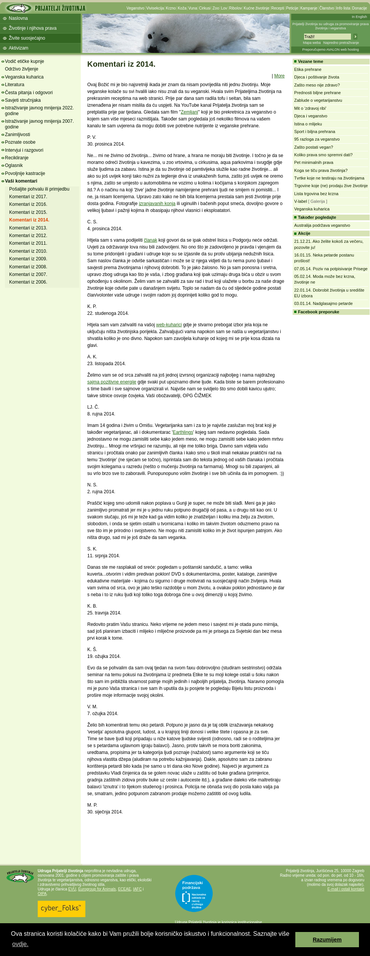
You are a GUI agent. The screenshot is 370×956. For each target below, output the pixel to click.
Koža (182, 8)
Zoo (216, 8)
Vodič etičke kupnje (24, 61)
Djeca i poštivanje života (316, 77)
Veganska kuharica (24, 77)
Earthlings (183, 432)
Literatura (14, 84)
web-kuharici (169, 324)
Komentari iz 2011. (28, 243)
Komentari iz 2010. (28, 251)
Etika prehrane (308, 69)
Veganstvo (135, 8)
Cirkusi (205, 8)
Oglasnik (14, 165)
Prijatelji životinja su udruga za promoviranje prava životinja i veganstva (330, 26)
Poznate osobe (20, 142)
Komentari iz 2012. (28, 235)
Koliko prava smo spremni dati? (323, 154)
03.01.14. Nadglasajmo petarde (323, 303)
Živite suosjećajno (27, 38)
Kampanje (308, 8)
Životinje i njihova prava (32, 28)
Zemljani (189, 112)
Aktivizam (18, 48)
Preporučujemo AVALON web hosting (330, 49)
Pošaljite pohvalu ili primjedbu (39, 189)
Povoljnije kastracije (25, 173)
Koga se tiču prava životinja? (321, 170)
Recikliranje (17, 157)
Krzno (171, 8)
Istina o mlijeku (308, 124)
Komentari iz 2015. (28, 212)
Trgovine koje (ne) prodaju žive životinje (331, 185)
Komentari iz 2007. (28, 274)
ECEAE (124, 889)
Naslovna (18, 18)
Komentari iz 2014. (29, 220)
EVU (72, 889)
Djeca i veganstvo (310, 116)
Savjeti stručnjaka (23, 100)
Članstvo (326, 8)
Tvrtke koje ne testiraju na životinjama (329, 178)
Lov (224, 8)
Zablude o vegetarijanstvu (318, 100)
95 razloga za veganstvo (317, 139)
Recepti (277, 8)
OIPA (42, 894)
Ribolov (235, 8)
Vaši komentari (21, 181)
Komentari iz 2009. (28, 258)
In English (359, 17)
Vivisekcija (155, 8)
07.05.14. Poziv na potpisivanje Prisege (331, 268)
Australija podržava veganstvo (322, 225)
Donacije (359, 8)
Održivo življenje (21, 69)
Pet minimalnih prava (313, 162)
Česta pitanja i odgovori (29, 92)
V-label (300, 201)
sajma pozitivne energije (111, 382)
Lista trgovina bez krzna (316, 193)
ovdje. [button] (20, 944)
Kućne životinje (256, 8)
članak (150, 240)
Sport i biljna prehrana (314, 131)
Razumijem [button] (327, 940)
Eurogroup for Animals (97, 889)
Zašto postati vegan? (313, 147)
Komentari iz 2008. (28, 266)
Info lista (343, 8)
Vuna (192, 8)
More (279, 76)
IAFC (137, 889)
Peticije (292, 8)
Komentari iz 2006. (28, 282)
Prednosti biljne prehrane (317, 92)
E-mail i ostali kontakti (345, 889)
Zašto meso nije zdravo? (317, 85)
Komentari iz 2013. (28, 228)
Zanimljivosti (17, 134)
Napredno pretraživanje (341, 43)
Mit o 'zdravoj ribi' (310, 108)
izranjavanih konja (157, 203)
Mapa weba (312, 43)
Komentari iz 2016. (28, 204)
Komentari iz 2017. (28, 196)
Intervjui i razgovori (24, 150)
